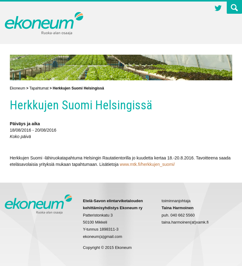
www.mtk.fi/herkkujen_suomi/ (147, 164)
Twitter (218, 9)
